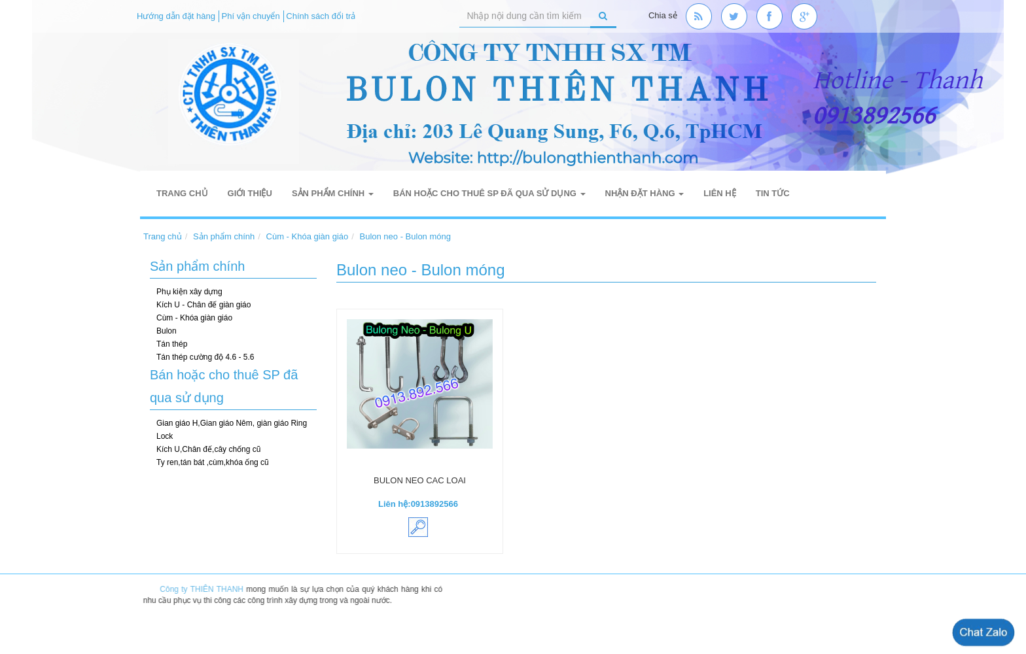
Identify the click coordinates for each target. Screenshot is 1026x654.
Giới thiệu (250, 193)
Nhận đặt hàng (644, 193)
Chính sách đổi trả (320, 16)
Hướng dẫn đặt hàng (176, 16)
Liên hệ (719, 193)
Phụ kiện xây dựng (189, 291)
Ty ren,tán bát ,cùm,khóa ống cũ (212, 462)
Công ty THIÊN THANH (205, 589)
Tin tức (773, 193)
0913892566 (434, 504)
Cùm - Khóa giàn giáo (307, 236)
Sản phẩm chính (333, 193)
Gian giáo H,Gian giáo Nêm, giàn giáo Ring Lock (231, 430)
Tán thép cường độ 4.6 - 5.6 (205, 357)
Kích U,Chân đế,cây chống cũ (208, 449)
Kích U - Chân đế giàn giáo (203, 304)
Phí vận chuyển (251, 16)
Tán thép (171, 344)
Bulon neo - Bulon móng (405, 236)
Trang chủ (182, 193)
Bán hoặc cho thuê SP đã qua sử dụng (489, 193)
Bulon (166, 331)
